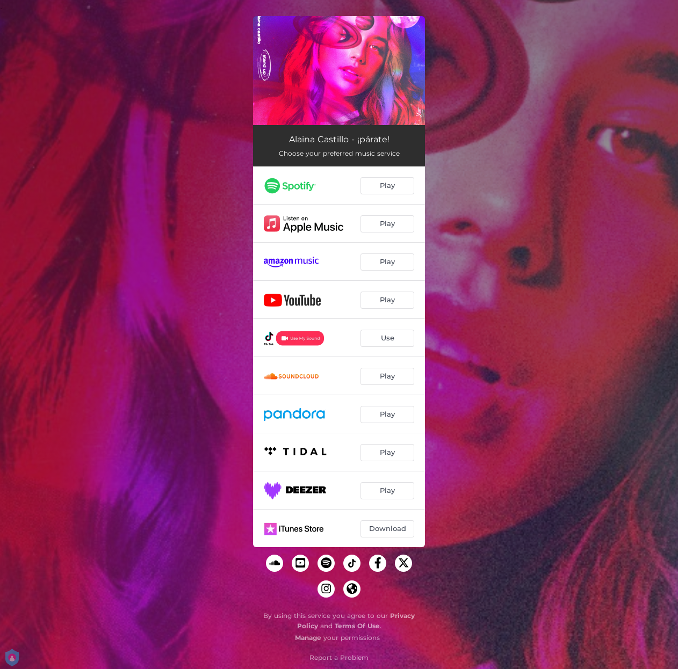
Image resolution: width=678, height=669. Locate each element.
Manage (308, 638)
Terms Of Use (357, 626)
